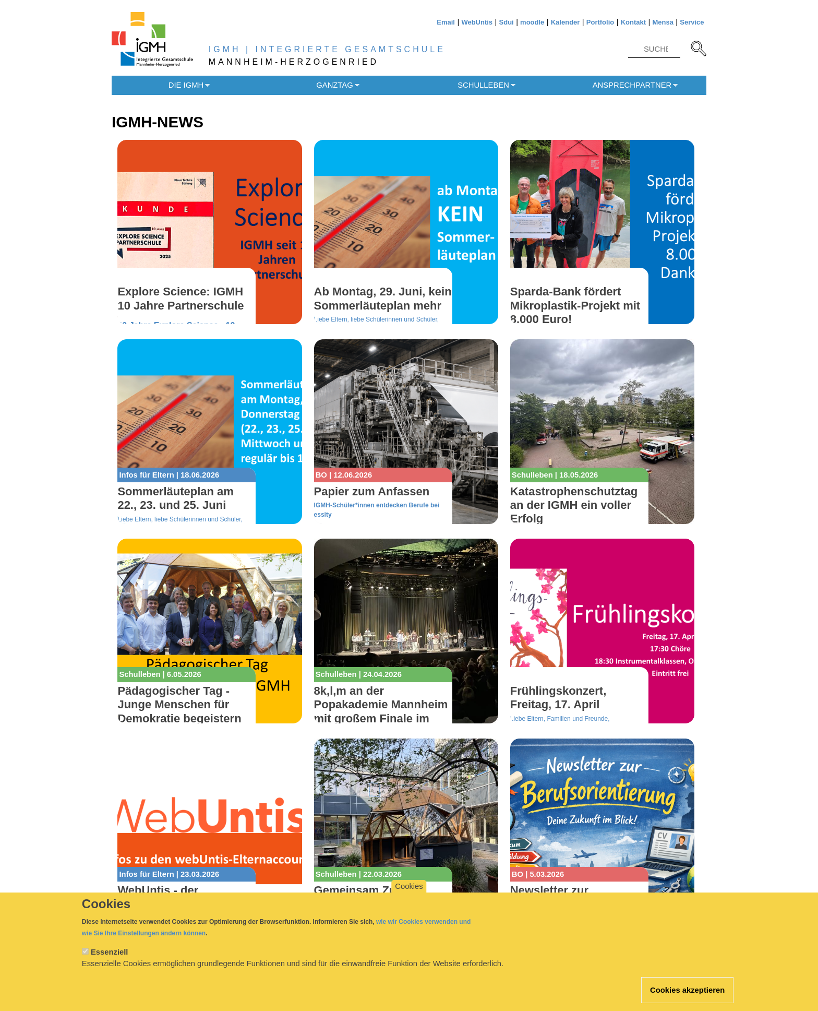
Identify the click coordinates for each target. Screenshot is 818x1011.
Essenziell (109, 964)
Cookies (409, 898)
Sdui (506, 22)
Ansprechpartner (632, 85)
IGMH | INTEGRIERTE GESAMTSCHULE (327, 49)
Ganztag (334, 85)
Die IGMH (186, 85)
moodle (532, 22)
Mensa (662, 22)
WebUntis (476, 22)
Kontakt (633, 22)
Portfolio (600, 22)
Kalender (565, 22)
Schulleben (483, 85)
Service (692, 22)
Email (446, 22)
